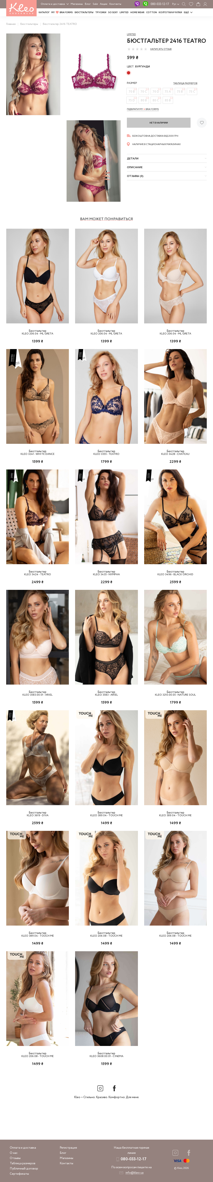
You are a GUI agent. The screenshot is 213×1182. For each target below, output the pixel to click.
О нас (13, 1153)
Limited (131, 34)
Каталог (44, 12)
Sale (95, 4)
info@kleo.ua (134, 1173)
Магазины (77, 4)
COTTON (151, 12)
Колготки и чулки (170, 12)
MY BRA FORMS (62, 12)
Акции (103, 4)
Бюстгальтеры (84, 12)
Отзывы (15, 1158)
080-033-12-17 (160, 4)
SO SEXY (113, 12)
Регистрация (68, 1147)
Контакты (115, 4)
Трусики (100, 12)
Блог (88, 4)
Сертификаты (19, 1174)
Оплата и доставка (53, 4)
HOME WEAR (137, 12)
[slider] (137, 49)
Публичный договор (24, 1168)
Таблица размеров (22, 1163)
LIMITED (124, 12)
